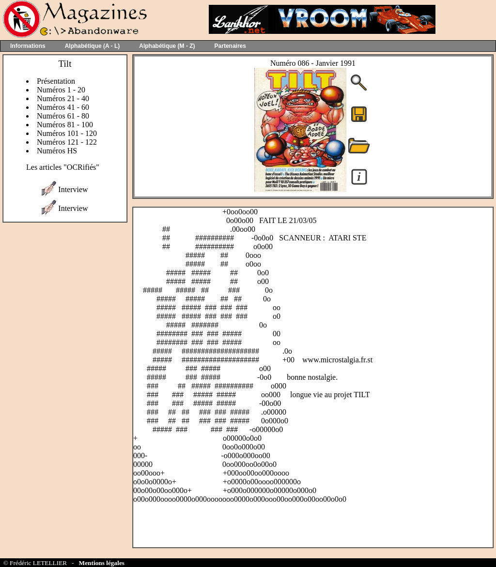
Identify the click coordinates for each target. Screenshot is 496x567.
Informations (28, 46)
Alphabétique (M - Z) (167, 46)
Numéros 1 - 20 (61, 90)
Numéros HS (57, 151)
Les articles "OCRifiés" (62, 167)
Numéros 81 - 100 (65, 124)
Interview (73, 189)
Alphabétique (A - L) (92, 46)
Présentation (56, 81)
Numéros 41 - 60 (63, 107)
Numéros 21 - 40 (63, 98)
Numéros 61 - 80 (63, 116)
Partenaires (230, 46)
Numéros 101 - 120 (67, 133)
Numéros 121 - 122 (67, 142)
